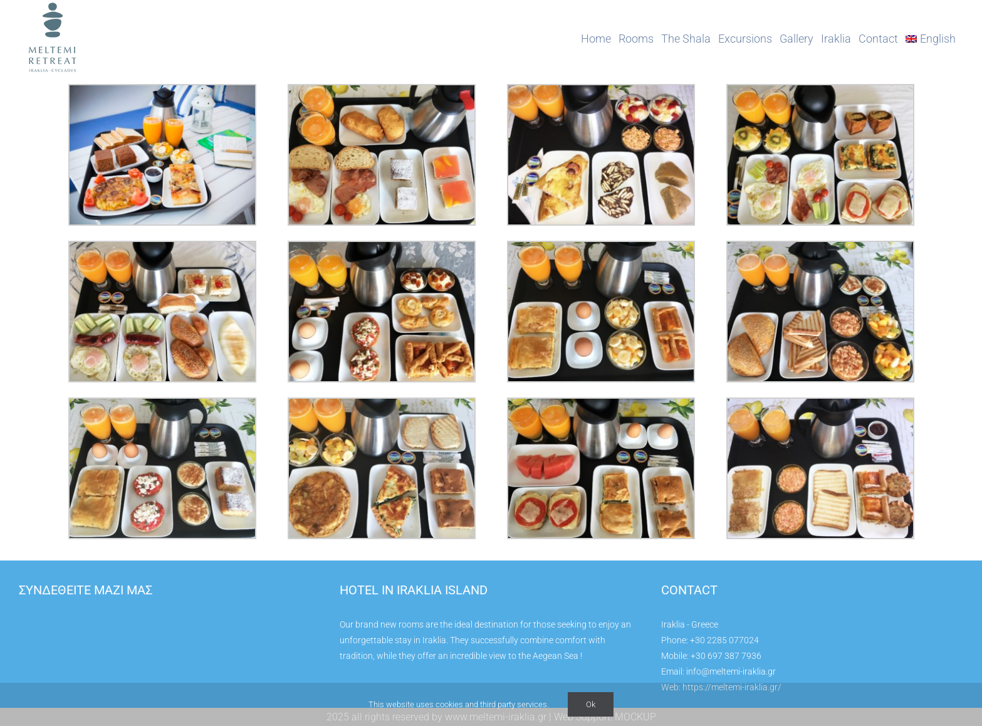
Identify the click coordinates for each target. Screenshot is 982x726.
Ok (590, 704)
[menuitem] (931, 39)
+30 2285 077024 (724, 640)
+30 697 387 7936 (726, 656)
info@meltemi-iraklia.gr (731, 671)
